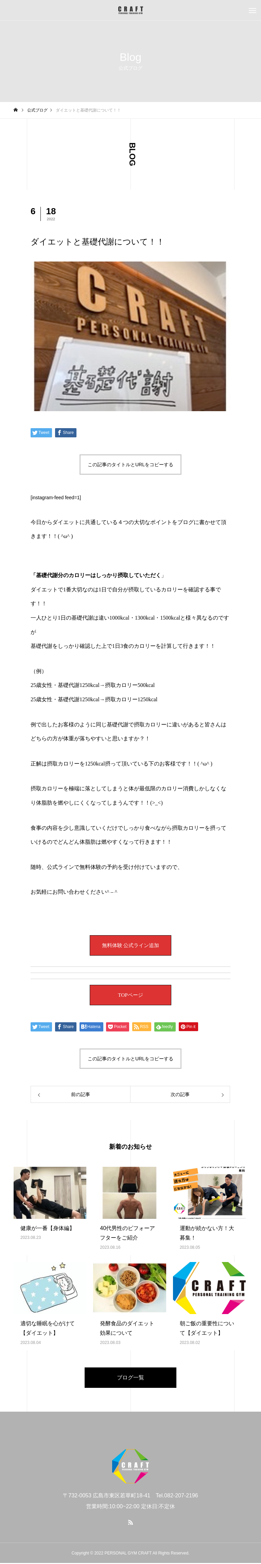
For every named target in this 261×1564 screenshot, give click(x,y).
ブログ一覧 (130, 1378)
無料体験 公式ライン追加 (130, 946)
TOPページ (130, 996)
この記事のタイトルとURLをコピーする (130, 464)
